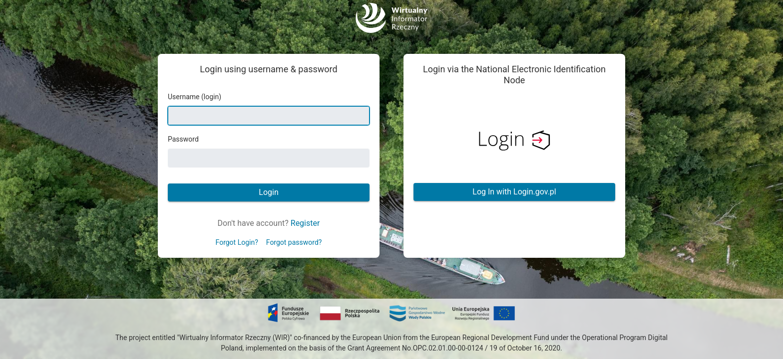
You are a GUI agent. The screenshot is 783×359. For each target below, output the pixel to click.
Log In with (514, 191)
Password (183, 139)
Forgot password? (294, 242)
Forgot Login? (237, 242)
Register (305, 223)
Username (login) (194, 97)
